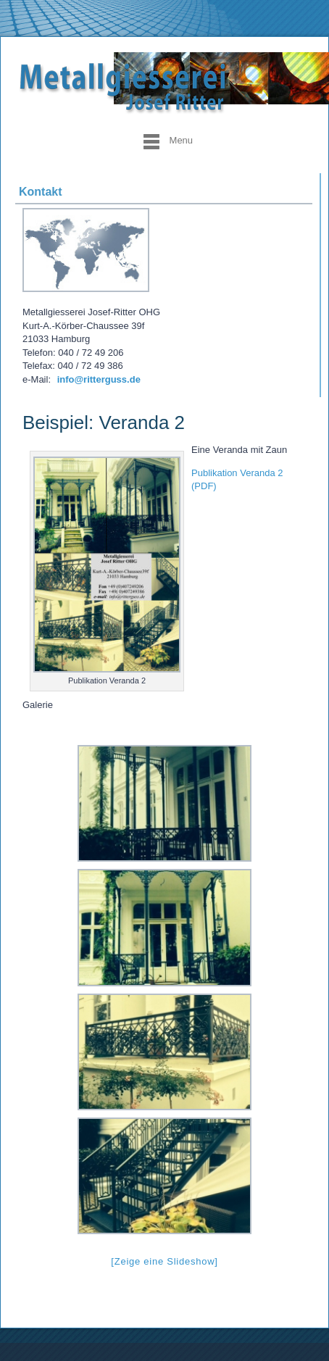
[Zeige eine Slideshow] (164, 1261)
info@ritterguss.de (99, 379)
